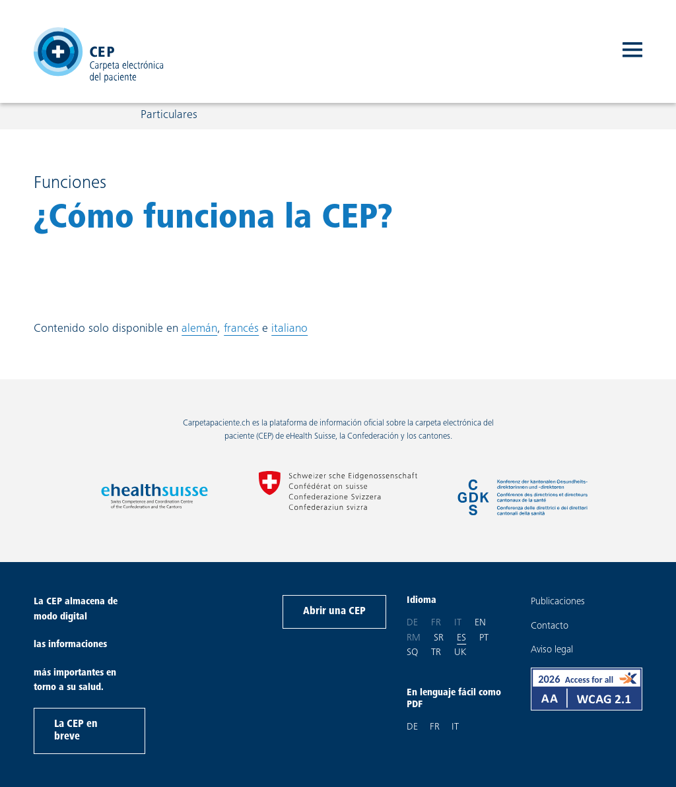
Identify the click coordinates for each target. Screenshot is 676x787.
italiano (289, 329)
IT (455, 727)
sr (439, 637)
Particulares (169, 118)
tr (436, 652)
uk (460, 652)
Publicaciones (558, 602)
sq (412, 652)
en (480, 622)
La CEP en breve (76, 730)
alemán (199, 329)
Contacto (549, 626)
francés (241, 329)
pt (484, 637)
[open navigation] (632, 53)
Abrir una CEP (334, 611)
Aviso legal (552, 650)
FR (435, 727)
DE (412, 727)
